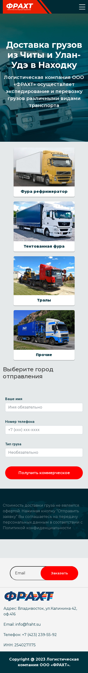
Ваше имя (13, 399)
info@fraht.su (28, 624)
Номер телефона (19, 422)
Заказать (59, 573)
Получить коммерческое (44, 473)
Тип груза (13, 444)
